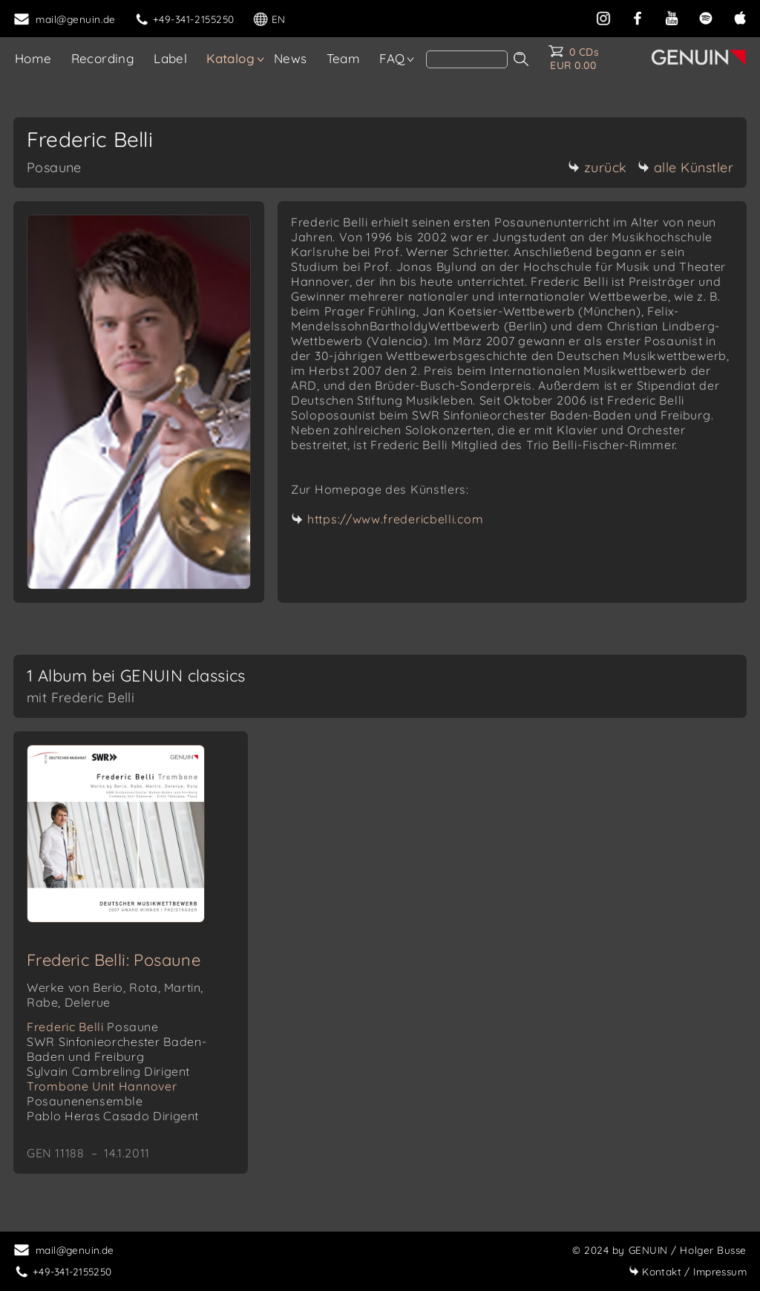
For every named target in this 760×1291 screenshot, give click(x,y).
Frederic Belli (93, 1026)
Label (170, 58)
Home (33, 58)
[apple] (740, 16)
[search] (467, 59)
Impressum (688, 1271)
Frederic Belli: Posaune (113, 960)
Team (344, 58)
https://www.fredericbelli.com (395, 519)
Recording (103, 58)
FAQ (391, 58)
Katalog (230, 58)
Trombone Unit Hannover (102, 1093)
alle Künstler (686, 167)
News (290, 58)
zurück (597, 167)
